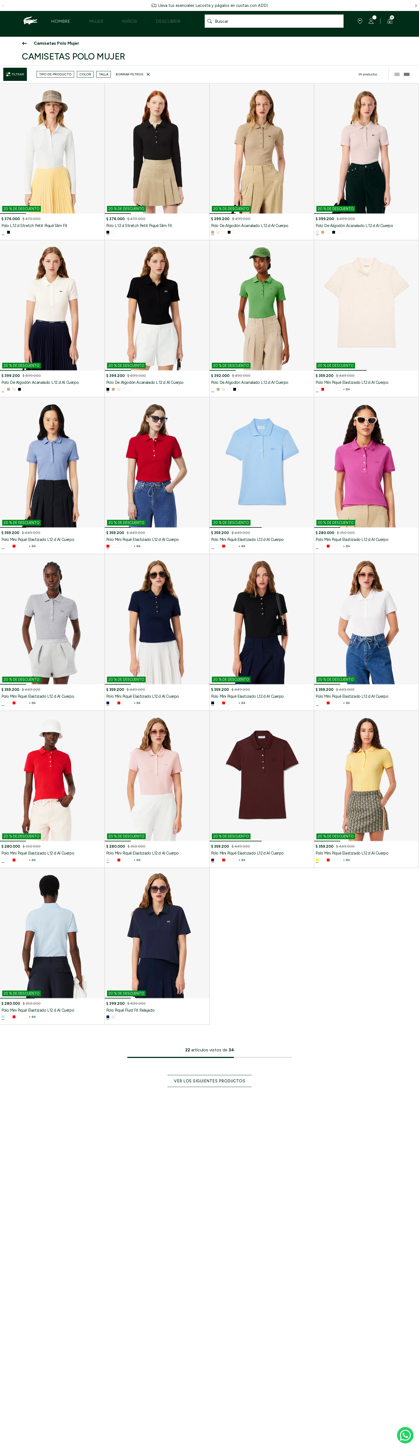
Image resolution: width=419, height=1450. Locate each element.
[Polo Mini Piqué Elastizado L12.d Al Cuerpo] (366, 318)
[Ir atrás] (24, 43)
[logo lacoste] (30, 21)
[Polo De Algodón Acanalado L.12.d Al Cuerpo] (262, 161)
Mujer (96, 21)
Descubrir (168, 21)
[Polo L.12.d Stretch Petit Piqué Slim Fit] (52, 161)
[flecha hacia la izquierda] (3, 6)
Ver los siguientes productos (209, 1081)
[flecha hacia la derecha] (416, 6)
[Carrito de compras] (389, 21)
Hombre (60, 21)
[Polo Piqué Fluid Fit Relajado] (157, 946)
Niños (129, 21)
